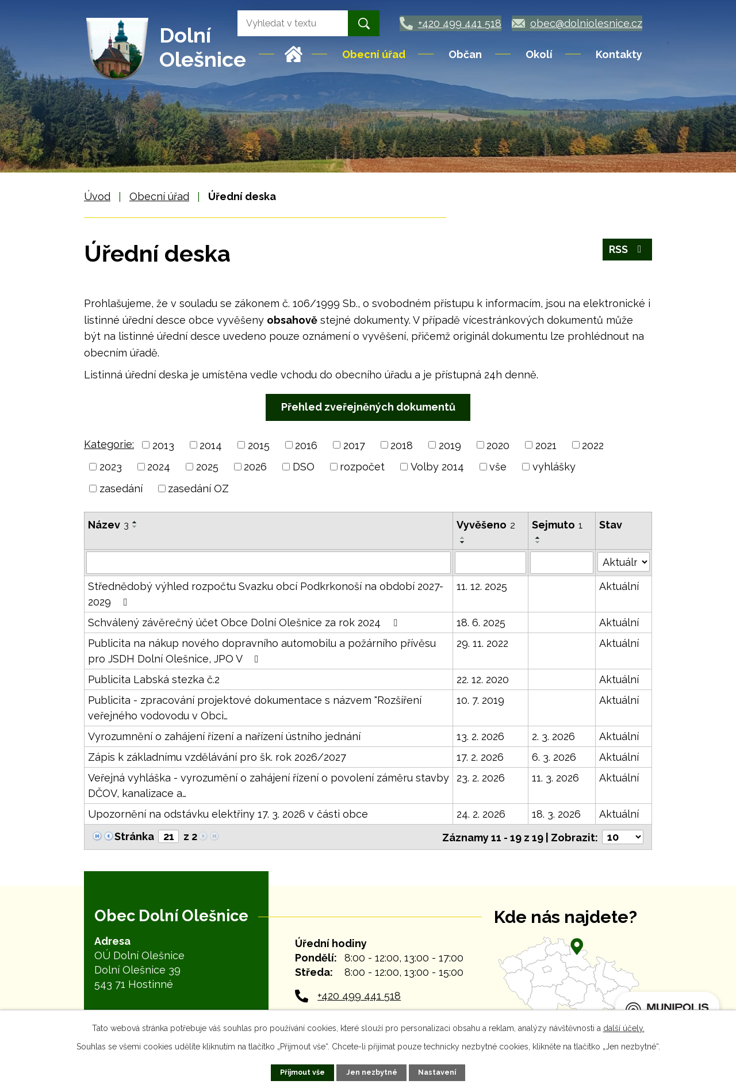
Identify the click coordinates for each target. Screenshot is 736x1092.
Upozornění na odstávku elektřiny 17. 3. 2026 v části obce (228, 813)
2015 (259, 445)
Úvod (293, 54)
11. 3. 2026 (555, 777)
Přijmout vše (302, 1072)
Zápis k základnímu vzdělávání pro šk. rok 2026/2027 (217, 756)
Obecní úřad (373, 54)
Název (108, 525)
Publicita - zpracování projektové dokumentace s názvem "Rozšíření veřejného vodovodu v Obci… (254, 707)
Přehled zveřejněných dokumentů (368, 407)
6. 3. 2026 (554, 756)
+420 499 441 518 (359, 995)
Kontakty (619, 54)
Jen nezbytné (371, 1072)
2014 (211, 445)
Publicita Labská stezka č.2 (154, 679)
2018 (401, 445)
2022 (593, 445)
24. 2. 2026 (481, 813)
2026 (255, 467)
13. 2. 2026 (480, 736)
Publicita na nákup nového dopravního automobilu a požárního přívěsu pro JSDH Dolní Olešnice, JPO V (262, 650)
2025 (207, 467)
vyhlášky (554, 467)
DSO (304, 467)
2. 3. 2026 (553, 736)
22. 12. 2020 (483, 679)
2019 (450, 445)
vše (498, 467)
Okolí (539, 54)
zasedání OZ (198, 488)
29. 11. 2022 (482, 643)
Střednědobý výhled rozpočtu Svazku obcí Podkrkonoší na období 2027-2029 (265, 593)
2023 (110, 467)
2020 (497, 445)
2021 (546, 445)
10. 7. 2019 (480, 699)
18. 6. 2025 (481, 622)
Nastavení (437, 1072)
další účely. (624, 1028)
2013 (163, 445)
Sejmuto (557, 525)
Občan (465, 54)
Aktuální (619, 586)
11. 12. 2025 (482, 586)
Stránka (134, 836)
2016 (306, 445)
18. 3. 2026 (556, 813)
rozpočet (362, 467)
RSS (627, 250)
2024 (158, 467)
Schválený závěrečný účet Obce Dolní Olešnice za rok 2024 (245, 622)
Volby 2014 (437, 467)
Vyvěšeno (486, 525)
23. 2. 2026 (481, 777)
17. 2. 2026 (480, 756)
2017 (354, 445)
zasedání (121, 488)
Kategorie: (109, 444)
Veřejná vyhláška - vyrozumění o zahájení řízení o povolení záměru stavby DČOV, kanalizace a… (268, 785)
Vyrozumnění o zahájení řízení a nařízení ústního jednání (224, 736)
